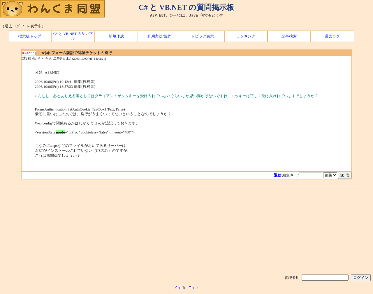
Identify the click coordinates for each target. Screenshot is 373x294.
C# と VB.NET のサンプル (73, 36)
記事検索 (289, 36)
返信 (277, 175)
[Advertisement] (186, 229)
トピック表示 (202, 36)
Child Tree (186, 287)
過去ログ (332, 36)
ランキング (245, 36)
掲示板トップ (29, 36)
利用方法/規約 (159, 36)
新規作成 (116, 36)
